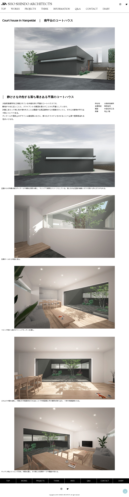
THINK (44, 9)
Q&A (78, 9)
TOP (3, 9)
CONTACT (92, 9)
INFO (72, 481)
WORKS (15, 9)
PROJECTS (30, 9)
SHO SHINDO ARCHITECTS (26, 4)
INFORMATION (61, 9)
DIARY (106, 9)
